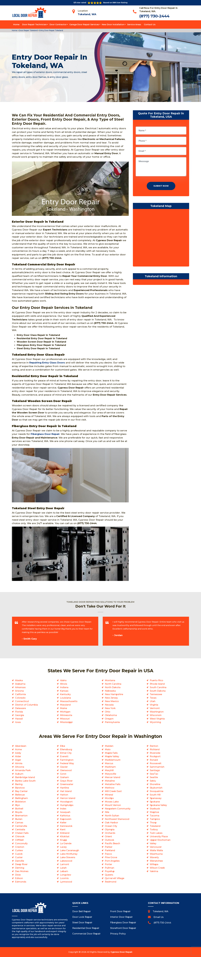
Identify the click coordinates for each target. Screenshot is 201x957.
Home (16, 24)
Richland (155, 749)
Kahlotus (65, 815)
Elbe (62, 746)
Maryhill (109, 770)
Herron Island (67, 798)
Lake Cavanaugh (69, 850)
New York (110, 708)
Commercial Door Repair (86, 933)
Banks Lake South (25, 780)
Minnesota (66, 715)
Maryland (65, 704)
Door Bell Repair (81, 911)
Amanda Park (23, 770)
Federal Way (67, 763)
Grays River (66, 780)
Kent (62, 829)
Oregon (109, 718)
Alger (18, 760)
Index (63, 808)
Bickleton (20, 801)
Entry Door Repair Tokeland (51, 30)
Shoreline (155, 784)
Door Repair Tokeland (28, 30)
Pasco (108, 854)
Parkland (110, 850)
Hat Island (66, 791)
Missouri (65, 718)
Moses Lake (112, 801)
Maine (63, 708)
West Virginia (157, 718)
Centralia (20, 829)
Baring (18, 784)
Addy (18, 753)
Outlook (109, 840)
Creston (19, 847)
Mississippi (66, 722)
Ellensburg (66, 749)
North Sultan (112, 815)
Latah (63, 867)
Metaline (110, 780)
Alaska (19, 680)
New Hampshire (114, 694)
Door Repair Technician (34, 24)
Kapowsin (65, 819)
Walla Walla (156, 850)
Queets (109, 874)
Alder (18, 756)
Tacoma (154, 815)
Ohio (107, 711)
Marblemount (112, 760)
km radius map (161, 238)
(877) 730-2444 (154, 16)
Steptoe (154, 812)
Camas (19, 822)
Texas (153, 697)
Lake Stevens (67, 857)
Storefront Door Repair (123, 928)
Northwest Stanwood (117, 819)
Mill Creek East (113, 791)
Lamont (64, 864)
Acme (18, 749)
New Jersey (111, 697)
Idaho (63, 680)
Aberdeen (20, 746)
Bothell (19, 808)
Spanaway (155, 798)
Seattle (154, 777)
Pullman (109, 867)
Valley (153, 843)
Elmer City (66, 753)
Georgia (19, 715)
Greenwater (66, 784)
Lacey (63, 847)
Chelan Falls (22, 833)
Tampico (155, 819)
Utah (152, 701)
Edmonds (20, 881)
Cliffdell (19, 840)
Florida (19, 711)
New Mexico (112, 701)
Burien (18, 819)
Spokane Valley (158, 805)
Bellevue (20, 794)
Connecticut (22, 701)
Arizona (19, 691)
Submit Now (161, 185)
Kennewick (66, 826)
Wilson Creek (157, 867)
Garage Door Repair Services (84, 24)
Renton (154, 746)
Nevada (109, 704)
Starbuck (155, 808)
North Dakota (112, 687)
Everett (64, 756)
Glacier (64, 767)
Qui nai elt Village (114, 878)
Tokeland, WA (87, 14)
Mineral (109, 794)
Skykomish (156, 787)
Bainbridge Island (25, 777)
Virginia (154, 704)
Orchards (110, 833)
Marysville (110, 774)
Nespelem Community (118, 808)
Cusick (19, 854)
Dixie (18, 874)
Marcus (109, 763)
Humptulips (66, 805)
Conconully (21, 843)
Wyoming (155, 722)
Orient (108, 836)
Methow (109, 787)
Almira (18, 763)
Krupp (63, 840)
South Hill (155, 794)
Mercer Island (112, 777)
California (20, 694)
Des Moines (21, 871)
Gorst (63, 774)
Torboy (154, 829)
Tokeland (155, 826)
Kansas (64, 691)
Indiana (64, 687)
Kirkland (64, 833)
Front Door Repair (120, 911)
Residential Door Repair (85, 928)
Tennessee (156, 694)
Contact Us (149, 24)
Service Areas (134, 24)
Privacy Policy (118, 933)
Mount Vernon (113, 805)
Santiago (155, 770)
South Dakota (158, 691)
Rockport (155, 756)
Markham (110, 767)
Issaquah (65, 812)
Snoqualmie (156, 791)
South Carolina (158, 687)
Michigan (65, 711)
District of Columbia (26, 704)
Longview (65, 874)
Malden (109, 746)
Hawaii (19, 718)
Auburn (19, 774)
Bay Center (21, 791)
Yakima (154, 871)
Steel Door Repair (82, 922)
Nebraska (110, 691)
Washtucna (156, 854)
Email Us (159, 917)
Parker (108, 847)
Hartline (64, 787)
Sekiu (153, 780)
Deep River (21, 864)
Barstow (20, 787)
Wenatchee (156, 861)
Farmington (66, 760)
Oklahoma (111, 715)
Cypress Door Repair (121, 952)
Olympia (109, 829)
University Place (159, 836)
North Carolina (113, 684)
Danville (19, 861)
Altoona (19, 767)
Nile (107, 812)
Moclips (109, 798)
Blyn (17, 805)
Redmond (110, 881)
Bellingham (21, 798)
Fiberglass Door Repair (123, 922)
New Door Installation (113, 24)
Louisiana (65, 697)
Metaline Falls (112, 784)
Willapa (154, 864)
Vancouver (156, 847)
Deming (19, 867)
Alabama (20, 684)
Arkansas (20, 687)
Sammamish (157, 767)
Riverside (155, 753)
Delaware (20, 708)
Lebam (64, 871)
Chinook (20, 836)
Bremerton (21, 815)
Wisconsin (155, 715)
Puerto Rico (156, 680)
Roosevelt (155, 763)
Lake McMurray (68, 854)
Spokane (155, 801)
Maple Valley (112, 756)
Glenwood (66, 770)
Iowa (18, 722)
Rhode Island (157, 684)
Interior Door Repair (121, 917)
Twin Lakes (156, 833)
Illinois (63, 684)
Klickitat (64, 836)
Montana (110, 680)
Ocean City (111, 826)
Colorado (20, 697)
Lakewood (66, 861)
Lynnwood (66, 881)
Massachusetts (68, 701)
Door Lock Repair (82, 917)
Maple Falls (111, 753)
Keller (63, 822)
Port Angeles (112, 861)
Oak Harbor (111, 822)
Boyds (18, 812)
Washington (157, 711)
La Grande (65, 843)
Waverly (154, 857)
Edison (19, 878)
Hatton (64, 794)
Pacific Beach (112, 843)
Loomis (64, 878)
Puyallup (110, 871)
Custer (19, 857)
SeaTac (154, 774)
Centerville (21, 826)
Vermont (155, 708)
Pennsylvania (112, 722)
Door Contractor (58, 24)
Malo (108, 749)
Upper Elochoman (160, 840)
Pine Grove (111, 857)
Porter (108, 864)
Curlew (19, 850)
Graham (64, 777)
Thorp (153, 822)
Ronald (154, 760)
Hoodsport (66, 801)
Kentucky (65, 694)
